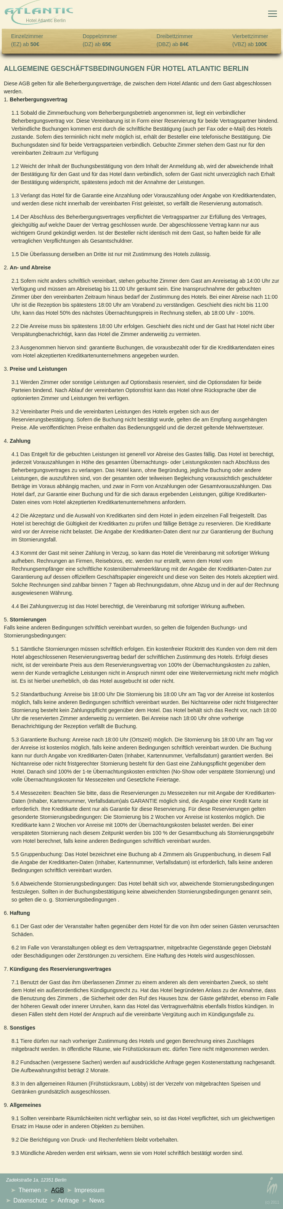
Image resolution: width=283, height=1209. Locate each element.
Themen (29, 1190)
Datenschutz (30, 1200)
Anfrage (68, 1200)
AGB (57, 1190)
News (97, 1200)
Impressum (89, 1190)
